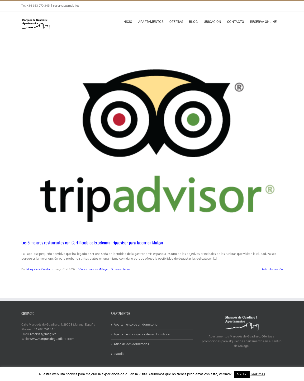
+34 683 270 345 (43, 329)
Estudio (119, 354)
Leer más (258, 374)
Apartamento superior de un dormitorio (142, 334)
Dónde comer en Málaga (93, 269)
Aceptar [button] (242, 374)
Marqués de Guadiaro (39, 269)
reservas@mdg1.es (66, 6)
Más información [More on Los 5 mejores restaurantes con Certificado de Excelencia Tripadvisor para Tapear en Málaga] (272, 269)
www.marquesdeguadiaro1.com (51, 339)
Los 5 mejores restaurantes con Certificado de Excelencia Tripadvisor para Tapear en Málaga (92, 242)
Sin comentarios (120, 269)
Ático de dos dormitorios (131, 344)
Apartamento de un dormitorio (135, 324)
